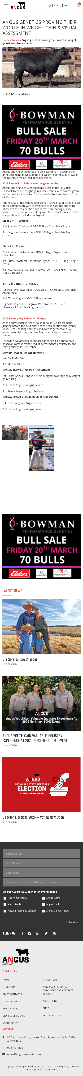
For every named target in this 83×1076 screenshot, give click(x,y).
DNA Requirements (13, 1015)
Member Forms (11, 1001)
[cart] (78, 6)
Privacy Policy (63, 1066)
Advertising (50, 1000)
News (15, 40)
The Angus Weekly (17, 897)
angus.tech (50, 979)
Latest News (24, 94)
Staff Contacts (12, 994)
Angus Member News (57, 910)
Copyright (34, 1069)
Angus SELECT (10, 1023)
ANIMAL (69, 5)
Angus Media (15, 904)
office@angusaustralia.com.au (25, 1054)
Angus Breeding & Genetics (22, 910)
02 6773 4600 (15, 1047)
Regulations (10, 1008)
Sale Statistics (52, 1015)
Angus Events (53, 897)
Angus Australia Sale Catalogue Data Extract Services (58, 990)
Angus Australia (27, 1066)
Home (6, 40)
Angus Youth (53, 904)
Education (9, 986)
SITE (57, 5)
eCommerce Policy (49, 1069)
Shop (46, 1008)
